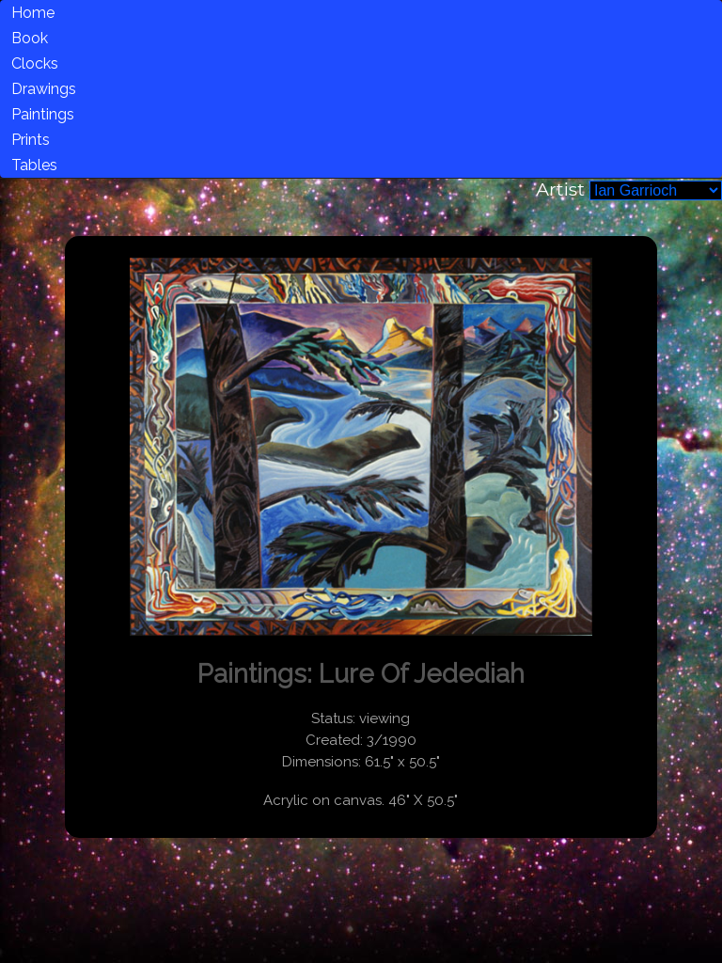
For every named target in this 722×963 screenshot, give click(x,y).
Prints (30, 140)
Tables (34, 165)
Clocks (34, 63)
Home (33, 13)
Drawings (43, 89)
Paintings (42, 114)
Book (29, 38)
